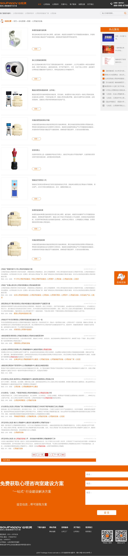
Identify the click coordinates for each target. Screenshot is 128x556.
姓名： (89, 474)
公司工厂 (64, 531)
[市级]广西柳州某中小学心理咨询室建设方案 (17, 269)
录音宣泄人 (36, 150)
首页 (39, 4)
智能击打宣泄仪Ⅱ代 (39, 180)
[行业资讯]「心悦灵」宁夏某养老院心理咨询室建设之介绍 (26, 393)
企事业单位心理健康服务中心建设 (26, 359)
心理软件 (55, 4)
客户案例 (73, 4)
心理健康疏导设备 (56, 359)
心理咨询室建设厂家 (42, 13)
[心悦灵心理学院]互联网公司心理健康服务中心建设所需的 (26, 349)
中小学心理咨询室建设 (22, 279)
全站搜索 (22, 21)
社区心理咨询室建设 (21, 295)
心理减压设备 (68, 279)
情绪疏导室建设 (19, 416)
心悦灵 (76, 279)
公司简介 (76, 531)
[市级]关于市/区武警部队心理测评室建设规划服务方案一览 (22, 320)
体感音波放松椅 (37, 210)
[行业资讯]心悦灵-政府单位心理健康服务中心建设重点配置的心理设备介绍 (27, 379)
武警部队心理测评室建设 (23, 329)
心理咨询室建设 (18, 13)
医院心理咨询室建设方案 (23, 313)
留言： (89, 493)
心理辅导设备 (19, 432)
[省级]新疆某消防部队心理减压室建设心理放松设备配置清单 (22, 336)
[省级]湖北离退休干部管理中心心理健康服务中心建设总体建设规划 (25, 365)
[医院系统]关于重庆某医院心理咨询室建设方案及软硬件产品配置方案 (25, 303)
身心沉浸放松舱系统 (39, 60)
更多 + (36, 49)
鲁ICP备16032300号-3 (84, 553)
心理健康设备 (31, 416)
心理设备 (47, 4)
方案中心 (64, 4)
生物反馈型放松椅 (38, 240)
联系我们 (89, 531)
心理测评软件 (29, 13)
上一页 (40, 455)
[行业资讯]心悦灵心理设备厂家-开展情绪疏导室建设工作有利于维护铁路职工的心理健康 (32, 406)
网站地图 (52, 531)
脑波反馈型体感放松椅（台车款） (44, 90)
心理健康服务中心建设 (30, 386)
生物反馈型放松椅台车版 (41, 120)
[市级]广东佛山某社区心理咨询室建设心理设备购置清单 (21, 285)
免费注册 (82, 4)
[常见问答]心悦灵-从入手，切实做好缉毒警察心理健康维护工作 (28, 438)
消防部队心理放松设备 (22, 343)
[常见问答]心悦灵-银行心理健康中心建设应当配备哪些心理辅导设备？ (26, 422)
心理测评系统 (55, 295)
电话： (89, 483)
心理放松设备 (53, 416)
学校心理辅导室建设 (38, 279)
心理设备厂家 (69, 359)
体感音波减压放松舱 (39, 30)
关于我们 (90, 4)
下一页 (56, 455)
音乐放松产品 (85, 295)
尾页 (63, 455)
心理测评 (50, 279)
